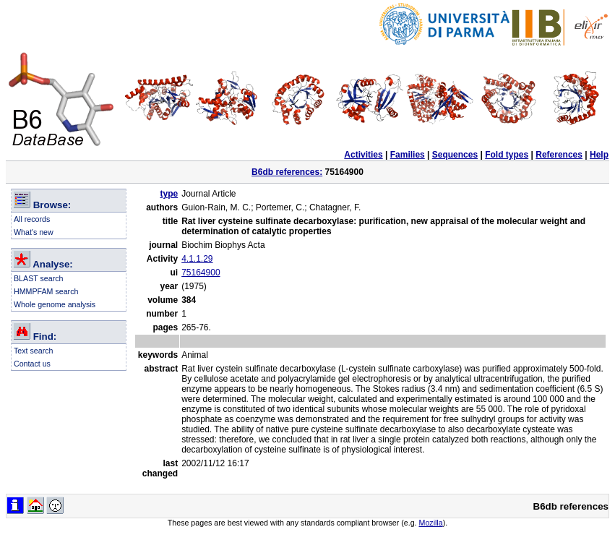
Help (599, 155)
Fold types (506, 155)
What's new (33, 232)
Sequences (455, 155)
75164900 (200, 272)
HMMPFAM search (46, 291)
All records (32, 219)
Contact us (32, 363)
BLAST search (39, 278)
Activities (363, 155)
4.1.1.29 (196, 259)
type (169, 194)
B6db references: (286, 172)
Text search (33, 350)
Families (407, 155)
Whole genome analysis (54, 304)
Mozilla (431, 522)
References (559, 155)
